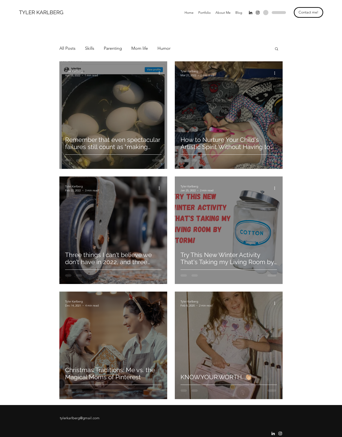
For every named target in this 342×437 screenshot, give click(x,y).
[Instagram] (257, 12)
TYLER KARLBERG (41, 12)
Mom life (139, 48)
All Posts (67, 48)
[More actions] (161, 73)
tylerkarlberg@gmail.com (80, 418)
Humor (164, 48)
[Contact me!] (308, 12)
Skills (89, 48)
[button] (276, 49)
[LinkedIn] (250, 12)
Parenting (113, 48)
